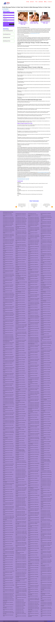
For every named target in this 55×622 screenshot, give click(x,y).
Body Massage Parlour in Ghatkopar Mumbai (33, 355)
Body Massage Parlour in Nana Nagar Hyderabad (46, 426)
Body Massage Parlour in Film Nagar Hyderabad (45, 325)
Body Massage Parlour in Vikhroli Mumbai (33, 359)
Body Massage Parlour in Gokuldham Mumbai (33, 373)
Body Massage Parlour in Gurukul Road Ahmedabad (46, 457)
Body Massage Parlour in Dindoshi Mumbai (32, 371)
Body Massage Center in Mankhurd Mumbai (7, 350)
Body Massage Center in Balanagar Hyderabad (20, 369)
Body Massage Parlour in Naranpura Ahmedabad (45, 453)
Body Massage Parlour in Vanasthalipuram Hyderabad (46, 417)
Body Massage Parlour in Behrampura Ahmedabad (46, 462)
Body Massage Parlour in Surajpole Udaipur (45, 549)
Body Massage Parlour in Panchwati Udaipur (45, 558)
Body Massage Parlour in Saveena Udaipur (46, 556)
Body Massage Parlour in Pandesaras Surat (46, 486)
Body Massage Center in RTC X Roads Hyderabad (21, 394)
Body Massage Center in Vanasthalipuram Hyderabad (21, 407)
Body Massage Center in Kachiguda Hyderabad (20, 425)
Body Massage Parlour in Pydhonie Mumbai (32, 551)
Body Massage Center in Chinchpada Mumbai (8, 451)
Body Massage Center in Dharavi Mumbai (8, 342)
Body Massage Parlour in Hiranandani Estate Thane (33, 616)
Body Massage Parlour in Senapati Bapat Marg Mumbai (33, 563)
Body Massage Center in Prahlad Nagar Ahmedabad (21, 445)
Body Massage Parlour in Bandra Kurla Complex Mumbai (33, 443)
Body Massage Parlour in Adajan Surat (46, 470)
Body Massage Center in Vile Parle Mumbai (7, 283)
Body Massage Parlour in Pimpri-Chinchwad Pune (45, 565)
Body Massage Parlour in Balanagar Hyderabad (45, 379)
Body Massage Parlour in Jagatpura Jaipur (46, 542)
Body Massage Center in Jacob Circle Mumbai (8, 468)
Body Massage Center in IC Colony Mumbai (7, 390)
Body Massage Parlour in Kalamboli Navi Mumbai (33, 247)
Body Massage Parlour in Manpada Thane (33, 604)
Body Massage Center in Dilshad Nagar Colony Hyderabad (21, 427)
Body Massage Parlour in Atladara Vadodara (45, 491)
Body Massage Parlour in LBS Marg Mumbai (32, 491)
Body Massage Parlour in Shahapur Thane (46, 241)
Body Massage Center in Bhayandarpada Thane (8, 591)
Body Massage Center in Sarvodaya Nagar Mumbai (8, 553)
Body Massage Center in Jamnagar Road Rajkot (21, 582)
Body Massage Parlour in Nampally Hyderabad (45, 352)
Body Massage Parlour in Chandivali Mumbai (33, 384)
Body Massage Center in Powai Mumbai (8, 299)
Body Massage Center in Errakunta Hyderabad (20, 367)
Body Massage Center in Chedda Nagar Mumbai (8, 444)
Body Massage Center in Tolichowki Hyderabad (20, 412)
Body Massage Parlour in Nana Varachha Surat (46, 477)
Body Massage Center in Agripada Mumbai (8, 421)
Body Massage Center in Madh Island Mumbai (8, 499)
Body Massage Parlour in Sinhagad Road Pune (46, 574)
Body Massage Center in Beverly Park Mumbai (8, 439)
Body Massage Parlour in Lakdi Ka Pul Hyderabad (46, 394)
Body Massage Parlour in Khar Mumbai (33, 280)
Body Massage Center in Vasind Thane (21, 244)
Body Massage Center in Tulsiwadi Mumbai (7, 573)
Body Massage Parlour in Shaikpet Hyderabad (45, 419)
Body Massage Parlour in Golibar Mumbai (33, 402)
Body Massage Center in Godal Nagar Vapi (21, 497)
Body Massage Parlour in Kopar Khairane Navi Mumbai (46, 282)
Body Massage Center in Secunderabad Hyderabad (21, 353)
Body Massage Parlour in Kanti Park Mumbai (33, 483)
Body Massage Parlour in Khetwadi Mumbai (32, 493)
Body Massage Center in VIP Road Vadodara (20, 486)
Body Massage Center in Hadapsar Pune (21, 554)
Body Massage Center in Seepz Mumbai (8, 394)
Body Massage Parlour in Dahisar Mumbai (33, 303)
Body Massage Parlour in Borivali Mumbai (33, 221)
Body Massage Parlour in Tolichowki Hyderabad (45, 421)
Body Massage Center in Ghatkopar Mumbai (7, 352)
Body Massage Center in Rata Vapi (20, 507)
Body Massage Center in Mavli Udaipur (21, 538)
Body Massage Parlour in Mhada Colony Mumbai (33, 502)
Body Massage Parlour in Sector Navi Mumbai (45, 302)
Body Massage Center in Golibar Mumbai (8, 398)
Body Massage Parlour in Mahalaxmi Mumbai (33, 262)
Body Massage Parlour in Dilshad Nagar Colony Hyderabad (46, 437)
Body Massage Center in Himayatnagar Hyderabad (21, 414)
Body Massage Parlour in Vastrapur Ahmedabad (45, 448)
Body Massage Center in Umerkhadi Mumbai (7, 575)
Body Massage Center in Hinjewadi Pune (21, 563)
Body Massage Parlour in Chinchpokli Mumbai (33, 324)
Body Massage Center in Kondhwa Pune (21, 573)
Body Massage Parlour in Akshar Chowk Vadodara (46, 493)
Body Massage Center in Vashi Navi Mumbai (7, 248)
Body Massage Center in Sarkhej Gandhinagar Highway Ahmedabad (20, 450)
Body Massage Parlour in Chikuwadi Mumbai (33, 461)
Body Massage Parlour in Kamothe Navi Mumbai (46, 273)
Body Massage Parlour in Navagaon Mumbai (33, 528)
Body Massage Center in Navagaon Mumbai (7, 521)
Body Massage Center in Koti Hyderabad (21, 340)
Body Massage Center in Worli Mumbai (8, 270)
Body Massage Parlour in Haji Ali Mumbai (33, 425)
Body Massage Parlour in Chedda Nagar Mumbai (33, 450)
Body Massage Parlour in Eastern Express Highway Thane (33, 609)
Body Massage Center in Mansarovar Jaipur (20, 516)
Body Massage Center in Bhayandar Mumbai (7, 305)
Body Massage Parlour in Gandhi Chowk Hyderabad (46, 430)
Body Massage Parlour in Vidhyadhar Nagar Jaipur (45, 546)
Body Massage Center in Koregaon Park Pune (21, 568)
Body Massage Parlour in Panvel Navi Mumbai (45, 293)
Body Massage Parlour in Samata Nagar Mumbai (33, 557)
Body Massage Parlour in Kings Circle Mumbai (33, 335)
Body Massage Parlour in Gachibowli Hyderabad (45, 392)
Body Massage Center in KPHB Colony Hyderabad (21, 373)
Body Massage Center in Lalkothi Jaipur (21, 521)
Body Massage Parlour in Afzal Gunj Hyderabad (45, 348)
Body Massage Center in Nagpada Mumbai (8, 517)
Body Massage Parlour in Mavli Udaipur (46, 551)
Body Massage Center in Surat (20, 606)
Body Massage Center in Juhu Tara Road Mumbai (8, 470)
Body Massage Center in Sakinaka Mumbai (8, 230)
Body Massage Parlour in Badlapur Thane (33, 598)
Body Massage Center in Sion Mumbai (8, 334)
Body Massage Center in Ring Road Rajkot (21, 590)
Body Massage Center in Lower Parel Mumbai (8, 272)
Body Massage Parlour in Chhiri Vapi (45, 510)
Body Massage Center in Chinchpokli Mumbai (8, 322)
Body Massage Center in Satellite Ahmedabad (20, 434)
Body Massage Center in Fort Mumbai (8, 222)
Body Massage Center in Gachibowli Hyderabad (20, 382)
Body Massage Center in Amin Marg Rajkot (21, 578)
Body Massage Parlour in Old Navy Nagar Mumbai (33, 539)
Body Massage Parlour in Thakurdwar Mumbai (33, 575)
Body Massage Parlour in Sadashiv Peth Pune (46, 572)
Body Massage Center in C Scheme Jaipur (21, 514)
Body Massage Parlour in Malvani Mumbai (33, 393)
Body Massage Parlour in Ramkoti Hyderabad (45, 354)
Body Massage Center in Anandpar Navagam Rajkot (20, 580)
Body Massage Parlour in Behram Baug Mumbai (33, 415)
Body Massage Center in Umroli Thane (21, 237)
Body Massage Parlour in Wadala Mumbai (33, 341)
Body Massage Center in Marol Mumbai (8, 401)
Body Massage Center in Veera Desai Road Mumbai (8, 404)
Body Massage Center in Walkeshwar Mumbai (8, 264)
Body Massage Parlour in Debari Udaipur (46, 547)
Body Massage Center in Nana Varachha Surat (21, 467)
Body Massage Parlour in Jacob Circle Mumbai (33, 474)
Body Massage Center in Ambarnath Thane (21, 218)
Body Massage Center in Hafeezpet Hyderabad (20, 378)
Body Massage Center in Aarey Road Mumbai (8, 366)
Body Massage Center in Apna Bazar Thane (8, 588)
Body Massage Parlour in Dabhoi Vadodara (46, 498)
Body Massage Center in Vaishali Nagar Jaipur (21, 529)
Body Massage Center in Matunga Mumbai (8, 275)
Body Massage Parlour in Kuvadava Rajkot (46, 602)
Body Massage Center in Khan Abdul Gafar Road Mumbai (8, 481)
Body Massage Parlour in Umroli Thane (46, 246)
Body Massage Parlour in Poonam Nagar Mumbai (33, 548)
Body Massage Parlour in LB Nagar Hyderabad (45, 358)
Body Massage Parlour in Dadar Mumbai (33, 217)
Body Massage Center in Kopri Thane (20, 217)
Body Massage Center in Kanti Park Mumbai (7, 477)
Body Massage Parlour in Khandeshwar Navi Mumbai (46, 278)
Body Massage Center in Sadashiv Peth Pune (21, 559)
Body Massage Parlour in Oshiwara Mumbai (32, 376)
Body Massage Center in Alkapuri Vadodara (20, 328)
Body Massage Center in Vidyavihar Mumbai (7, 363)
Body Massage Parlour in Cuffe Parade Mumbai (33, 466)
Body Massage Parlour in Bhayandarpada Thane (33, 600)
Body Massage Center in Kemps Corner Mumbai (8, 479)
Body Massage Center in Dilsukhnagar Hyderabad (21, 318)
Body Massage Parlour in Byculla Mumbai (33, 322)
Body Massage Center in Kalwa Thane (8, 611)
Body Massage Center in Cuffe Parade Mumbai (8, 460)
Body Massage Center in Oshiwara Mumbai (7, 371)
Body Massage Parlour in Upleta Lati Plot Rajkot (46, 611)
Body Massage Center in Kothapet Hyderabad (20, 351)
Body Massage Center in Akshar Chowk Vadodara (21, 482)
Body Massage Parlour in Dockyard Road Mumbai (33, 329)
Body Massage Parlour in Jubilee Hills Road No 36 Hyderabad (46, 399)
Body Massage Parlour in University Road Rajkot (46, 609)
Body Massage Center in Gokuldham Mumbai (8, 369)
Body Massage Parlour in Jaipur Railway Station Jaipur (46, 535)
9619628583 (5, 9)
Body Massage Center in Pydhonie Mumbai (7, 544)
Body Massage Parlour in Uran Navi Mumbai (45, 311)
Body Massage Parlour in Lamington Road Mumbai (33, 496)
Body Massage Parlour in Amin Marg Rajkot (45, 591)
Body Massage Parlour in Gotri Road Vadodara (45, 504)
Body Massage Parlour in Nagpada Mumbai (32, 524)
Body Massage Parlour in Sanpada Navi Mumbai (46, 298)
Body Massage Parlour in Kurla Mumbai (33, 338)
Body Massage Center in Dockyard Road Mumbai (8, 326)
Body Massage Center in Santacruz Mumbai (7, 281)
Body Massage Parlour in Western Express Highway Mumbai (33, 411)
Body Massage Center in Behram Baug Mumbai (8, 411)
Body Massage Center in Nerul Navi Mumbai (20, 280)
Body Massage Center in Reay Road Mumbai (7, 328)
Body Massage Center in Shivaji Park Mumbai (8, 562)
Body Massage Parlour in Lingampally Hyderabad (46, 408)
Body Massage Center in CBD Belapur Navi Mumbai (21, 253)
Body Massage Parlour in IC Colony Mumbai (32, 395)
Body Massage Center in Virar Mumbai (8, 312)
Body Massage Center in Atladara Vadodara (20, 480)
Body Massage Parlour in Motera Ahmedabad (45, 466)
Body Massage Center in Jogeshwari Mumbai (8, 287)
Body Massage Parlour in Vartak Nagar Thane (46, 249)
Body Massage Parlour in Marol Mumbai (33, 405)
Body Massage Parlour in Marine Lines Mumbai (33, 253)
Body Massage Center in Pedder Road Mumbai (8, 539)
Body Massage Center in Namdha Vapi (21, 504)
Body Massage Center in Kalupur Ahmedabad (20, 459)
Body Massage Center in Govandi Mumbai (8, 348)
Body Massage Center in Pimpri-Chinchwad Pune (20, 553)
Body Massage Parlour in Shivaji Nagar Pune (46, 346)
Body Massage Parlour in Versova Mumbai (33, 298)
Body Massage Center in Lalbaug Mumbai (8, 235)
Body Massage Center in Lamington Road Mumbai (8, 490)
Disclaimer (41, 1)
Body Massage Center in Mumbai (7, 213)
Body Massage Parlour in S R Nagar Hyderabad (45, 370)
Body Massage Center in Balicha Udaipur (21, 542)
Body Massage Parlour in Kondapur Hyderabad (45, 390)
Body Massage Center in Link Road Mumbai (7, 492)
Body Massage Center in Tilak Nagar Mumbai (8, 344)
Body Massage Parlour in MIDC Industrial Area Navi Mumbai (46, 284)
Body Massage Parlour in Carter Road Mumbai (33, 435)
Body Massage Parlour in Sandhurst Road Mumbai (33, 320)
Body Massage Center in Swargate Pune (21, 557)
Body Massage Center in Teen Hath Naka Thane (21, 234)
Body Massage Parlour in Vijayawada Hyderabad (45, 433)
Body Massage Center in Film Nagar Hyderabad (20, 316)
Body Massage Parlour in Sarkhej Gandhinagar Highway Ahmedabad (45, 460)
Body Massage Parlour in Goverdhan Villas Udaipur (46, 344)
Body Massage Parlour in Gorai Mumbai (33, 388)
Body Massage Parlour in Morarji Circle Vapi (46, 340)
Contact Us (50, 1)
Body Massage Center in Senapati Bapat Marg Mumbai (8, 555)
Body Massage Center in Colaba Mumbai (8, 234)
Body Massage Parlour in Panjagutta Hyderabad (45, 372)
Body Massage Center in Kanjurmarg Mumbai (8, 358)
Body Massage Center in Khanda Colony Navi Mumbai (21, 266)
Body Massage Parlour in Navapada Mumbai (33, 530)
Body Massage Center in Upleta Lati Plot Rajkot (21, 598)
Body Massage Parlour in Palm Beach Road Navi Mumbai (46, 291)
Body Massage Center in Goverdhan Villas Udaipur (21, 334)
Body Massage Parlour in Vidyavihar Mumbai (33, 367)
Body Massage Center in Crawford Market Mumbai (8, 457)
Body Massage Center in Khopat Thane (21, 213)
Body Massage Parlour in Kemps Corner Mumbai (33, 485)
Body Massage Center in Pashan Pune (21, 566)
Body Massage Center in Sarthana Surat (21, 471)
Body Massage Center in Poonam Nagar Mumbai (8, 541)
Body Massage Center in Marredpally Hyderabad (20, 405)
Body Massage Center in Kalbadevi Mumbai (7, 472)
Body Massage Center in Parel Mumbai (8, 224)
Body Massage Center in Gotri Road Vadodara (20, 493)
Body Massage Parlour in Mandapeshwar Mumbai (33, 518)
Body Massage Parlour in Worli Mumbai (33, 271)
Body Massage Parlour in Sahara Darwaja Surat (46, 475)
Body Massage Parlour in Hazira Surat (46, 480)
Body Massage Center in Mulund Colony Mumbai (8, 514)
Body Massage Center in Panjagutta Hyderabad (20, 362)
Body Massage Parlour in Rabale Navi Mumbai (46, 296)
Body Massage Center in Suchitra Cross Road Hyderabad (21, 400)
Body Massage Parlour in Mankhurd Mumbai (33, 353)
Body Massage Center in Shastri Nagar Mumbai (8, 558)
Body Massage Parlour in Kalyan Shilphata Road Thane (46, 217)
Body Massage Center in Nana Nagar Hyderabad (20, 416)
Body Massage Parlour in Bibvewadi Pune (46, 584)
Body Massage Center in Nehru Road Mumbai (8, 530)
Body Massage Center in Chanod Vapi (20, 501)
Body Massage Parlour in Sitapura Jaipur (46, 536)
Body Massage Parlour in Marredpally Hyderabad (46, 415)
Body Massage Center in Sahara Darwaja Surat (21, 465)
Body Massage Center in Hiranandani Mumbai (8, 355)
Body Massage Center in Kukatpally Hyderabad (20, 371)
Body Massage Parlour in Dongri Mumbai (33, 437)
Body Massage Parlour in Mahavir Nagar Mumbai (33, 507)
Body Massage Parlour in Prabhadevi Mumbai (33, 279)
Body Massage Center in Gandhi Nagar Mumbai (8, 415)
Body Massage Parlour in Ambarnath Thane (45, 227)
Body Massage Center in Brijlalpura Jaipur (21, 532)
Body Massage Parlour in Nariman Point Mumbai (33, 267)
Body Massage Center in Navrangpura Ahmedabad (21, 432)
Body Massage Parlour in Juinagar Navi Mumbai (46, 269)
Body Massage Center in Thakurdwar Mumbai (8, 567)
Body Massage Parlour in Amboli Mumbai (33, 377)
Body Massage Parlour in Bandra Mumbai (33, 218)
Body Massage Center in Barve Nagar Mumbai (8, 466)
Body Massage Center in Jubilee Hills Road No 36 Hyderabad (21, 389)
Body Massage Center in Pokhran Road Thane (21, 229)
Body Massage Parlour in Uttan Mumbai (33, 585)
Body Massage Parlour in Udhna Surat (46, 484)
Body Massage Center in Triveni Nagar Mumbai (8, 569)
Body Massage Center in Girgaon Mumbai (8, 416)
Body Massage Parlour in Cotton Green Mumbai (33, 333)
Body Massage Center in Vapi (19, 609)
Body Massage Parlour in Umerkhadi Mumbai (33, 584)
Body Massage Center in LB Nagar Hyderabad (20, 349)
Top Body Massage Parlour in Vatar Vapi (23, 179)
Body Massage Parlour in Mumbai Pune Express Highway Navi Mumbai (46, 287)
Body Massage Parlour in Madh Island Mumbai (33, 505)
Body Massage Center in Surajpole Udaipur (21, 537)
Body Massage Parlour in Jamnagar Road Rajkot (46, 596)
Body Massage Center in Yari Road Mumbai (7, 409)
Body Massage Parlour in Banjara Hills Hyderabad (33, 251)
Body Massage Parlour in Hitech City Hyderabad (45, 318)
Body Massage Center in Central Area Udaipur (20, 550)
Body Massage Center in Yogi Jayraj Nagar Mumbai (8, 585)
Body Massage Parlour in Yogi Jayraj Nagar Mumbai (33, 594)
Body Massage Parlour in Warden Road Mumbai (33, 592)
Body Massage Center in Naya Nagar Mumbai (8, 526)
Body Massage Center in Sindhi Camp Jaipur (20, 519)
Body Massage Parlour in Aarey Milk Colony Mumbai (33, 382)
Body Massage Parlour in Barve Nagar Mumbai (33, 472)
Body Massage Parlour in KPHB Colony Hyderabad (46, 383)
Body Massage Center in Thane (20, 601)
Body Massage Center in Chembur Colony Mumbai (8, 446)
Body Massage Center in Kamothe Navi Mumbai (21, 264)
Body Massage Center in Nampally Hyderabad (20, 342)
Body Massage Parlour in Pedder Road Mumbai (33, 546)
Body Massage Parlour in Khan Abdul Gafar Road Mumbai (33, 487)
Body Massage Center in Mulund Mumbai (8, 227)
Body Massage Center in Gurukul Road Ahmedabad (21, 448)
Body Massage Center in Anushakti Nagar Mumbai (8, 433)
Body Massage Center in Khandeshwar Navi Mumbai (21, 269)
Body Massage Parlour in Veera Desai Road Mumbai (33, 408)
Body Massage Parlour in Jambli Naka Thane (46, 214)
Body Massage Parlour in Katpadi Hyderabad (45, 439)
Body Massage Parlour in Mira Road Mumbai (33, 305)
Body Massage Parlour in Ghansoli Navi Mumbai (46, 266)
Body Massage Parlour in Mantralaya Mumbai (33, 515)
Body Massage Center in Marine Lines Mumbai (8, 253)
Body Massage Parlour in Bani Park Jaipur (46, 529)
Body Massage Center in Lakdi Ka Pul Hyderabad (20, 385)
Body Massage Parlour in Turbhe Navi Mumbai (46, 307)
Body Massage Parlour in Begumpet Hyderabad (45, 365)
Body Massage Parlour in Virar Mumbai (33, 315)
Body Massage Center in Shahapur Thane (21, 232)
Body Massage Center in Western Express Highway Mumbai (8, 406)
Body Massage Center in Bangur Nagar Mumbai (8, 393)
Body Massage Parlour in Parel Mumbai (33, 224)
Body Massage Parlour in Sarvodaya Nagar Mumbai (33, 561)
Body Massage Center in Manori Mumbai (8, 507)
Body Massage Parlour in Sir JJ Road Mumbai (33, 572)
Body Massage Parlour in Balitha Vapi (46, 514)
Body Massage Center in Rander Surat (21, 473)
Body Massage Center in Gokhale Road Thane (8, 605)
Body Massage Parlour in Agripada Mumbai (32, 427)
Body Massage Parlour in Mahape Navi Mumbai (46, 316)
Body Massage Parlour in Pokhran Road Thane (46, 238)
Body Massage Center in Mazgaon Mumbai (7, 237)
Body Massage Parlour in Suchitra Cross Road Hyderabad (46, 410)
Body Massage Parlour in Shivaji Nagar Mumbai (33, 568)
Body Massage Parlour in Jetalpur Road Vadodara (46, 506)
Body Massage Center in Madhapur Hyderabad (20, 311)
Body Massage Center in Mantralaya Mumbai (7, 509)
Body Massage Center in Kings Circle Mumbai (8, 333)
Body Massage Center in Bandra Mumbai (8, 218)
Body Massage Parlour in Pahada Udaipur (46, 561)
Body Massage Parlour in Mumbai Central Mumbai (33, 260)
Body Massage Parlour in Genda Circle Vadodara (46, 501)
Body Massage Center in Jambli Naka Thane (8, 609)
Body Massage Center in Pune (32, 213)
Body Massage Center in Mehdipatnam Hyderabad (21, 323)
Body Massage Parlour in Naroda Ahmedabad (45, 451)
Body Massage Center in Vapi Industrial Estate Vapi (21, 506)
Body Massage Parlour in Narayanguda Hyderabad (46, 401)
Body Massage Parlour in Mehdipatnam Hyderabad (46, 332)
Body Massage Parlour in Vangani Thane (46, 247)
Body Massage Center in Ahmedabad (20, 605)
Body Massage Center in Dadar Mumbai (8, 217)
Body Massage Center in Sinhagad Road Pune (21, 561)
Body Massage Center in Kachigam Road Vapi (21, 509)
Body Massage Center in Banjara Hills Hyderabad (8, 250)
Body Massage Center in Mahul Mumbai (8, 502)
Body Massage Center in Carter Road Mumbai (8, 429)
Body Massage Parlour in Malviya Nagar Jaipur (46, 538)
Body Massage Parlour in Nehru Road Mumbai (33, 537)
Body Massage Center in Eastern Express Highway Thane (8, 600)
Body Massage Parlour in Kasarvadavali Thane (46, 220)
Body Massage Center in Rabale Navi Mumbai (20, 287)
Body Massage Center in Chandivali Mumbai (7, 380)
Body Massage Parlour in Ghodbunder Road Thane (33, 611)
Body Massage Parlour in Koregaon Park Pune (46, 580)
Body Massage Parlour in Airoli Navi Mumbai (45, 271)
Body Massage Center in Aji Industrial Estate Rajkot (20, 576)
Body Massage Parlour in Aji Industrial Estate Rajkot (46, 589)
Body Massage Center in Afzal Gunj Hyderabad (20, 338)
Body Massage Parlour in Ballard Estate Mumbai (33, 441)
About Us (32, 1)
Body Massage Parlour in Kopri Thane (46, 225)
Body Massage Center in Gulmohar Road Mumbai (8, 418)
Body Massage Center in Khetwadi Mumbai (7, 487)
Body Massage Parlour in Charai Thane (33, 603)
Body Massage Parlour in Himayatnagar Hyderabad (46, 424)
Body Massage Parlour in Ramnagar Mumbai (33, 544)
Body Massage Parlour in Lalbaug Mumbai (33, 236)
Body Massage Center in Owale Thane (21, 222)
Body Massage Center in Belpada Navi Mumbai (21, 251)
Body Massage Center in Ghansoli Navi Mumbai (21, 257)
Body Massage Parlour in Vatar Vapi (45, 524)
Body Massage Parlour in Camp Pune (45, 587)
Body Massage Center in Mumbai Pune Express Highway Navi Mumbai (21, 278)
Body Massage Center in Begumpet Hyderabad (20, 355)
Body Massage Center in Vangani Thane (21, 238)
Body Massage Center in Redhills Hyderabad (20, 418)
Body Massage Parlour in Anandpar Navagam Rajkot (45, 593)
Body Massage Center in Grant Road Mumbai (8, 257)
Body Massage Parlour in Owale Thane (46, 231)
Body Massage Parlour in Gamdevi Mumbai (32, 417)
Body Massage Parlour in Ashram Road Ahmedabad (46, 446)
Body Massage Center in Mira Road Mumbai (7, 302)
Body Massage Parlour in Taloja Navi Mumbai (45, 305)
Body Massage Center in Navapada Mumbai (7, 523)
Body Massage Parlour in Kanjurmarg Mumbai (33, 361)
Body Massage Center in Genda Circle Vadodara (20, 491)
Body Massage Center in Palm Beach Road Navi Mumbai (21, 282)
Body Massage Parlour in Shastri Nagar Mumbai (33, 566)
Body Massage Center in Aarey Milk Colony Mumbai (8, 377)
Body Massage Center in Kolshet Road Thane (21, 215)
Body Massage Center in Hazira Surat (20, 470)
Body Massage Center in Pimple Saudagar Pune (21, 570)
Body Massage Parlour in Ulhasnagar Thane (33, 244)
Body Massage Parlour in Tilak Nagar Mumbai (33, 347)
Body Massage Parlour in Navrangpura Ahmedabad (46, 442)
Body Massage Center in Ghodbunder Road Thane (8, 603)
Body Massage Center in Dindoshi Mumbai (8, 367)
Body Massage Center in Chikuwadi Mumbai (7, 455)
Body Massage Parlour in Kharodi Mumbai (33, 489)
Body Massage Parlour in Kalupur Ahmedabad (45, 469)
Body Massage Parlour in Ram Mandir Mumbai (33, 291)
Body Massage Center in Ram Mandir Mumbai (8, 289)
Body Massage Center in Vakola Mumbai (8, 402)
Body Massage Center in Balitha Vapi (20, 502)
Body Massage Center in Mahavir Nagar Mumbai (8, 501)
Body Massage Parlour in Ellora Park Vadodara (45, 488)
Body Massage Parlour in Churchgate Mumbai (33, 215)
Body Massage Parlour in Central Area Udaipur (46, 563)
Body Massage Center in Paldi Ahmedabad (21, 324)
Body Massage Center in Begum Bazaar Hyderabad (21, 358)
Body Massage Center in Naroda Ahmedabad (20, 441)
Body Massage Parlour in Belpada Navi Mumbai (46, 260)
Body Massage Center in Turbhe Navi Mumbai (20, 298)
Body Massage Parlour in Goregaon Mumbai (32, 293)
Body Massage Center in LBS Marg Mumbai (7, 485)
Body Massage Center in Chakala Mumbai (8, 229)
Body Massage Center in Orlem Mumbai (8, 387)
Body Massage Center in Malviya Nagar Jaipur (21, 527)
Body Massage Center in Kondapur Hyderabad (20, 380)
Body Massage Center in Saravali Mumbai (8, 551)
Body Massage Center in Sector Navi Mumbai (20, 293)
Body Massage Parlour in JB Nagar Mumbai (32, 390)
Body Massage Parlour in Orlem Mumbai (33, 391)
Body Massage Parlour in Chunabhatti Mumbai (33, 349)
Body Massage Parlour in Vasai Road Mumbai (33, 311)
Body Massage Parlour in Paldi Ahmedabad (45, 334)
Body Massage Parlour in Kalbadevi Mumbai (32, 478)
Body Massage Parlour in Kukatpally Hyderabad (45, 381)
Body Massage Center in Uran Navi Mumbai (20, 302)
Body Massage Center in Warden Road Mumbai (8, 583)
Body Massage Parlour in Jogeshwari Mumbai (33, 288)
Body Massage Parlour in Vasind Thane (46, 253)
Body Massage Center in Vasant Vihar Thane (20, 243)
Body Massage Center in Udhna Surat (20, 474)
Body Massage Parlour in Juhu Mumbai (33, 286)
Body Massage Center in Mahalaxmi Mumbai (7, 262)
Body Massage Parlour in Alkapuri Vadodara (45, 338)
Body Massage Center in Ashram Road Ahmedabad (21, 436)
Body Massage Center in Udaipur (20, 612)
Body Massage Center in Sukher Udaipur (21, 547)
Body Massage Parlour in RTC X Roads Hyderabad (46, 403)
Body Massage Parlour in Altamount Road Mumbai (33, 429)
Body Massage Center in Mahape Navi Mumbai (21, 307)
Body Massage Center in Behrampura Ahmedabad (20, 452)
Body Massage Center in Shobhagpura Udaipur (21, 540)
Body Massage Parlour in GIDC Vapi (45, 511)
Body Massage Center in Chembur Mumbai (7, 226)
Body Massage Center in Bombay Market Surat (21, 463)
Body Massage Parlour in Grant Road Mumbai (33, 258)
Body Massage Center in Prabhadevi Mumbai (7, 277)
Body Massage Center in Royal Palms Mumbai (8, 546)
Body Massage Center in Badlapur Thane (8, 589)
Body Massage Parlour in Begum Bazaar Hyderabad (46, 367)
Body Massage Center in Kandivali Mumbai (8, 294)
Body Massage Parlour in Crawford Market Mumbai (33, 464)
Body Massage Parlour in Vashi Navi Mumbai (33, 249)
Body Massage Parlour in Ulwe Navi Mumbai (45, 309)
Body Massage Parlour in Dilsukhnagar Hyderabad (46, 327)
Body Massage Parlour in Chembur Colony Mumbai (33, 452)
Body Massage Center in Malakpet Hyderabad (20, 346)
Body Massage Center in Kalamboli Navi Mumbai (8, 246)
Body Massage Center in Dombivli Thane (8, 598)
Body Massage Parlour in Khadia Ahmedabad (45, 464)
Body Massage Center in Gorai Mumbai (8, 383)
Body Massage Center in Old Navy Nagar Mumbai (8, 532)
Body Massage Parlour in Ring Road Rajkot (46, 603)
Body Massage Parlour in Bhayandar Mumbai (33, 307)
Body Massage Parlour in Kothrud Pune (46, 568)
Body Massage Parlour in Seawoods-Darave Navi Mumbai (45, 300)
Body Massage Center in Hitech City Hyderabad (20, 309)
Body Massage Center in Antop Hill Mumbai (7, 232)
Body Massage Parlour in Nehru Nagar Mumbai (33, 535)
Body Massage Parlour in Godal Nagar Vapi (46, 508)
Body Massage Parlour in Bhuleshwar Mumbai (33, 448)
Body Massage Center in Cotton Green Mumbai (8, 331)
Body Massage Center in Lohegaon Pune (21, 564)
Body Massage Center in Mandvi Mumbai (8, 506)
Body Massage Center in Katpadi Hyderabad (20, 430)
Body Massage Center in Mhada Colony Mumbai (8, 496)
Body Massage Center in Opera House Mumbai (8, 535)
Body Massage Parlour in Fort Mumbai (33, 222)
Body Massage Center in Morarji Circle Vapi (21, 330)
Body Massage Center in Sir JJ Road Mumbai (8, 565)
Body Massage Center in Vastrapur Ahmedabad (20, 439)
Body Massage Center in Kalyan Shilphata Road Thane (8, 613)
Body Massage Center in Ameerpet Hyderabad (20, 320)
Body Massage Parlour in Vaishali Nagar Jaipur (46, 541)
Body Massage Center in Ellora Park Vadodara (20, 478)
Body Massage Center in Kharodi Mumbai (8, 483)
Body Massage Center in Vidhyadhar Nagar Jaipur (21, 534)
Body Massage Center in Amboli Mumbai (8, 373)
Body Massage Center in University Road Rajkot (21, 596)
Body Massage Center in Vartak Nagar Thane (21, 240)
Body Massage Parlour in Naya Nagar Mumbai (33, 533)
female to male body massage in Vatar (43, 172)
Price (36, 1)
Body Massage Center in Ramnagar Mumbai (7, 537)
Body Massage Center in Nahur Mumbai (8, 361)
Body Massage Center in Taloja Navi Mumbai (20, 296)
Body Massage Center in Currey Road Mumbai (8, 324)
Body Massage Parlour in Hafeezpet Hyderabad (45, 388)
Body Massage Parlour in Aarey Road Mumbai (33, 369)
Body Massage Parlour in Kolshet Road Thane (46, 223)
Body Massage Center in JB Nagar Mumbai (7, 385)
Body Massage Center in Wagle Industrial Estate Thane (21, 246)
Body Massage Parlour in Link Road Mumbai (32, 498)
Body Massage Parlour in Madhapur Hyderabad (45, 320)
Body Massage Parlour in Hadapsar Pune (46, 567)
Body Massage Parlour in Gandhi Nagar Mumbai (33, 420)
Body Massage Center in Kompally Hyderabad (20, 403)
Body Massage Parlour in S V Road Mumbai (32, 555)
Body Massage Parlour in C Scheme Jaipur (46, 525)
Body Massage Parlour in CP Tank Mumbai (33, 433)
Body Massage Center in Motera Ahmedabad (20, 457)
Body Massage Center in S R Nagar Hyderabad (20, 360)
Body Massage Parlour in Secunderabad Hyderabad (46, 363)
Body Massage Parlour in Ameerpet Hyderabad (45, 330)
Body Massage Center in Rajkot (20, 599)
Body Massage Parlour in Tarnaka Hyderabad (45, 374)
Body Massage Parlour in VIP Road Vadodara (45, 496)
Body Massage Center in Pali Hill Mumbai (8, 239)
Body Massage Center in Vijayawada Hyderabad (20, 423)
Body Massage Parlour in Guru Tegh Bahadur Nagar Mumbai (33, 343)
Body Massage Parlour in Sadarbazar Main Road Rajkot (46, 605)
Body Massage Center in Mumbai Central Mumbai (8, 259)
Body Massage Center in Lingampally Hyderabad (20, 398)
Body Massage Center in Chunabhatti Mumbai (8, 346)
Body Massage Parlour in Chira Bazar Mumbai (33, 459)
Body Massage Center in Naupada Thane (21, 221)
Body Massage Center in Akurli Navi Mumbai (20, 248)
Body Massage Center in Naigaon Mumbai (8, 306)
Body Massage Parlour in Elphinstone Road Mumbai (33, 269)
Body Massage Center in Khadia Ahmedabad (20, 454)
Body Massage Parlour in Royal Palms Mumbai (33, 553)
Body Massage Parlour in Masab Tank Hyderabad (46, 397)
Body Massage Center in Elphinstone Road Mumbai (8, 268)
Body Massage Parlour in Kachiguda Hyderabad (45, 435)
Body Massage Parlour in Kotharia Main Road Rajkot (46, 600)
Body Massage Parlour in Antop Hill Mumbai (32, 233)
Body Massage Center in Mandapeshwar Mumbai (8, 512)
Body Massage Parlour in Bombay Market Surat (46, 472)
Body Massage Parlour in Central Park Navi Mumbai (46, 264)
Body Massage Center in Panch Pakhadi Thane (21, 224)
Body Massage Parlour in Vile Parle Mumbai (32, 285)
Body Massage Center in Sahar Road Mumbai (8, 396)
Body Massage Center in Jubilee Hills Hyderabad (20, 314)
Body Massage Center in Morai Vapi (20, 511)
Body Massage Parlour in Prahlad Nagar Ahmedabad (46, 455)
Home (27, 1)
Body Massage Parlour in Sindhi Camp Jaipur (46, 531)
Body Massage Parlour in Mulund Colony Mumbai (33, 520)
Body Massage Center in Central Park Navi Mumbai (21, 255)
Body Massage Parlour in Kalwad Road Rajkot (46, 598)
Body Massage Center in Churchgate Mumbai (8, 215)
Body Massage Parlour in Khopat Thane (46, 221)
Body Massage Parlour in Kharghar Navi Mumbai (46, 280)
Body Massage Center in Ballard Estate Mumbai (8, 435)
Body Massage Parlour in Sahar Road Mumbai (33, 401)
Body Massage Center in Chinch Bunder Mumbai (8, 448)
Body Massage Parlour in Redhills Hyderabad (45, 428)
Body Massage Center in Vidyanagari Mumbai (8, 579)
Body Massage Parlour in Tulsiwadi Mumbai (32, 581)
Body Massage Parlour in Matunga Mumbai (32, 277)
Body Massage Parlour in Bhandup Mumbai (32, 363)
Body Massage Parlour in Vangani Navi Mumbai (46, 314)
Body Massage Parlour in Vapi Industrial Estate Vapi (46, 517)
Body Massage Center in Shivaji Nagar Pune (21, 336)
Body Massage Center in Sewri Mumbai (8, 337)
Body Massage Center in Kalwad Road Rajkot (21, 585)
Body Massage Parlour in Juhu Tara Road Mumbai (33, 476)
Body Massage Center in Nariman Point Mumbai (8, 266)
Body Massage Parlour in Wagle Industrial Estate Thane (46, 255)
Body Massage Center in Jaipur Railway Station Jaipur (21, 523)
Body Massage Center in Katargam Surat (21, 326)
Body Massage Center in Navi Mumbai (21, 602)
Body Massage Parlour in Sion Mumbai (33, 337)
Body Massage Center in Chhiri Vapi (20, 498)
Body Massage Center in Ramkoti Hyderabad (20, 344)
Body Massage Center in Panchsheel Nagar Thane (20, 227)
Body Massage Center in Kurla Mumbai (8, 336)
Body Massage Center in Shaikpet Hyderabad (20, 409)
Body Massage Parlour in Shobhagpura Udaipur (46, 553)
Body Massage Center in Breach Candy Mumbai (8, 425)
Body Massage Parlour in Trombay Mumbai (32, 579)
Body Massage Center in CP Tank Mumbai (8, 427)
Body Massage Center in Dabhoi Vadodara (21, 487)
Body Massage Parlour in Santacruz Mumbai (33, 282)
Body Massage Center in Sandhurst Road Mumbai (8, 318)
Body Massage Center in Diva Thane (7, 597)
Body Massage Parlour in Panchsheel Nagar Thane (45, 236)
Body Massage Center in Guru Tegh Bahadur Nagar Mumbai (7, 341)
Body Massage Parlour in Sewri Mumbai (33, 340)
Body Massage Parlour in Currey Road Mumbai (33, 326)
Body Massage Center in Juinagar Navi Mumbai (21, 260)
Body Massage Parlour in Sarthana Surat (46, 481)
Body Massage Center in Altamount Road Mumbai (8, 423)
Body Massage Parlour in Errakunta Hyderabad (45, 376)
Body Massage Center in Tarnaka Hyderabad (20, 364)
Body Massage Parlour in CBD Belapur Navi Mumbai (46, 262)
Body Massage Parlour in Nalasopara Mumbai (33, 313)
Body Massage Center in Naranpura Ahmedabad (20, 443)
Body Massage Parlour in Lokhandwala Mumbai (33, 300)
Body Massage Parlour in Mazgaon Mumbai (32, 238)
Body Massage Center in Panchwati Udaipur (20, 545)
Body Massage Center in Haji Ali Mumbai (8, 420)
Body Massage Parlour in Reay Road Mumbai (33, 331)
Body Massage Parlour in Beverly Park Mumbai (33, 446)
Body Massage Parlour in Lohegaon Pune (46, 577)
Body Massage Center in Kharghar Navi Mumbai (21, 271)
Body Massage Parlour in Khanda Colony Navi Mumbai (46, 275)
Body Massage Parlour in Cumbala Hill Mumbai (33, 468)
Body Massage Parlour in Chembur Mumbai (32, 226)
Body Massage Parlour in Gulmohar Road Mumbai (33, 423)
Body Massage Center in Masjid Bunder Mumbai (8, 316)
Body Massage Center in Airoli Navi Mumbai (20, 262)
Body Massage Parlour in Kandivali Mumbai (32, 296)
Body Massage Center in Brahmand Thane (8, 593)
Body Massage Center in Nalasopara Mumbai (8, 311)
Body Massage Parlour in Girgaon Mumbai (33, 421)
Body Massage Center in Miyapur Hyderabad (20, 376)
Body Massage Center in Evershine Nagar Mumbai (8, 382)
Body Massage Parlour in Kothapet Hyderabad (45, 361)
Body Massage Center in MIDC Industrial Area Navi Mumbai (21, 275)
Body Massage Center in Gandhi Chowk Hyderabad (21, 421)
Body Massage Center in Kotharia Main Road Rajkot (21, 587)
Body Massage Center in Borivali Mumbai (8, 221)
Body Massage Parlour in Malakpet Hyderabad (45, 356)
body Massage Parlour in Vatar (35, 33)
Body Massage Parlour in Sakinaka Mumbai (32, 231)
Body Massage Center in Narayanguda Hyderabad (21, 391)
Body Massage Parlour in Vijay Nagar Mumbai (33, 589)
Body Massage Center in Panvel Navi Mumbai (20, 284)
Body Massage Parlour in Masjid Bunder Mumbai (33, 318)
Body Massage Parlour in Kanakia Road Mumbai (33, 481)
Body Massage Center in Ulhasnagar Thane (8, 244)
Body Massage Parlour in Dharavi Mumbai (33, 345)
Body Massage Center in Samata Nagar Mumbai (8, 550)
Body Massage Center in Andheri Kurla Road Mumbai (8, 375)
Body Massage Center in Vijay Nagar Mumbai (8, 581)
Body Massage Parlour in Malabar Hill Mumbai (33, 510)
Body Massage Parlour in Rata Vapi (45, 519)
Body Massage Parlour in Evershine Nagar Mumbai (33, 386)
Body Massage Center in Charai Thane (8, 594)
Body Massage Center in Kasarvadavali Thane (8, 615)
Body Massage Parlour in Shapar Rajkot (46, 607)
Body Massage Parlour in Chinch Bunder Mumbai (33, 455)
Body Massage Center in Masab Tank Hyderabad (20, 387)
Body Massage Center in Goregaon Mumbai (7, 291)
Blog (45, 1)
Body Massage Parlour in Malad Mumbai (33, 294)
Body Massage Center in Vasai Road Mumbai (8, 308)
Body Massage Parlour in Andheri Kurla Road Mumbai (33, 379)
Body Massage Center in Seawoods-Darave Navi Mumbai (20, 291)
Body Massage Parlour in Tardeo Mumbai (33, 241)
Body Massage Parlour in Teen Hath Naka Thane (46, 243)
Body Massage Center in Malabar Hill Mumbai (8, 504)
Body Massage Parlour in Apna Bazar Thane (33, 596)
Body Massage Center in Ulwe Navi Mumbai (20, 300)
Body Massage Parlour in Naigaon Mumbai (33, 309)
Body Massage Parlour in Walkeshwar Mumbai (33, 265)
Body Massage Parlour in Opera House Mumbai (33, 542)
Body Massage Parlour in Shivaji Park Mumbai (33, 570)
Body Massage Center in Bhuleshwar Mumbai (8, 442)
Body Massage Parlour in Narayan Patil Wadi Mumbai (33, 526)
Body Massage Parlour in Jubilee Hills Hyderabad (46, 323)
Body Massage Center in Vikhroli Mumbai (8, 356)
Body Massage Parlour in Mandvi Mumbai (33, 512)
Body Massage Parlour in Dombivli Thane (33, 607)
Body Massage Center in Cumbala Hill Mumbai (8, 462)
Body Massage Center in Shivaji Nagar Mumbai (8, 560)
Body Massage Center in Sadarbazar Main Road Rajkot (21, 592)
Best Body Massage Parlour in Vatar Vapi (23, 178)
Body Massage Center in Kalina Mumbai (8, 399)
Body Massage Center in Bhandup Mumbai (8, 360)
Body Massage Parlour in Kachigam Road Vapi (46, 521)
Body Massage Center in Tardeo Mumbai (8, 240)
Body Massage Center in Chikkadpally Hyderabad (20, 396)
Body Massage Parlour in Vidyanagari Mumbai (33, 587)
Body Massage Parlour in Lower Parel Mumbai (33, 273)
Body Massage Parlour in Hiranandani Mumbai (33, 357)
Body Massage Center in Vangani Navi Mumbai (21, 305)
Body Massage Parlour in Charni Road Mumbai (33, 256)
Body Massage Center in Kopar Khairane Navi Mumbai (21, 273)
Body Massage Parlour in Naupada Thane (46, 230)
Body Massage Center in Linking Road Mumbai (8, 494)
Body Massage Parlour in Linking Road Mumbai (33, 500)
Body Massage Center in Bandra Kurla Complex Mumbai (8, 437)
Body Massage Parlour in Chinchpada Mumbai (33, 457)
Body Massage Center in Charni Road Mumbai (8, 255)
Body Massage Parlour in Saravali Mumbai (33, 559)
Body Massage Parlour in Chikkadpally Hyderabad (46, 406)
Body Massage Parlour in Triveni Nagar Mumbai (33, 577)
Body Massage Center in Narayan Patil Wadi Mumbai (8, 519)
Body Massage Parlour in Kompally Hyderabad (45, 412)
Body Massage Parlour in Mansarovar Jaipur (46, 527)
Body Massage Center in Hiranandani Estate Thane (8, 607)
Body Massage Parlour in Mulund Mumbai (33, 227)
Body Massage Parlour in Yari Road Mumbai (32, 413)
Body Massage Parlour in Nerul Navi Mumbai (45, 289)
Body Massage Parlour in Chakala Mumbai (33, 229)
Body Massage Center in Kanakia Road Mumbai (8, 475)
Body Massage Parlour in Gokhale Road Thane (33, 614)
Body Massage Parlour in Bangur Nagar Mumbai (33, 397)
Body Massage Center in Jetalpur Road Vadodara (21, 495)
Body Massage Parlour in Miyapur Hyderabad (45, 385)
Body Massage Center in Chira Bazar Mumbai (8, 453)
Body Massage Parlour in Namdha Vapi (46, 515)
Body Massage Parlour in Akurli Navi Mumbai (45, 257)
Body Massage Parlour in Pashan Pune (46, 578)
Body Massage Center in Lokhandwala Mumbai (8, 297)
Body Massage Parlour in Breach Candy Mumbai (33, 432)
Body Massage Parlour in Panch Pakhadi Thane (46, 233)
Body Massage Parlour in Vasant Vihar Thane (46, 252)
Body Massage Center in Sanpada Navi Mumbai (21, 289)
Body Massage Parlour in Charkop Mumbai (33, 316)
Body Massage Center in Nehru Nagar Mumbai (8, 528)
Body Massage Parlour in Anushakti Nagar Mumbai (33, 439)
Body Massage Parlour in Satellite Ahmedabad (45, 444)
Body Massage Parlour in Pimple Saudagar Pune (46, 583)
